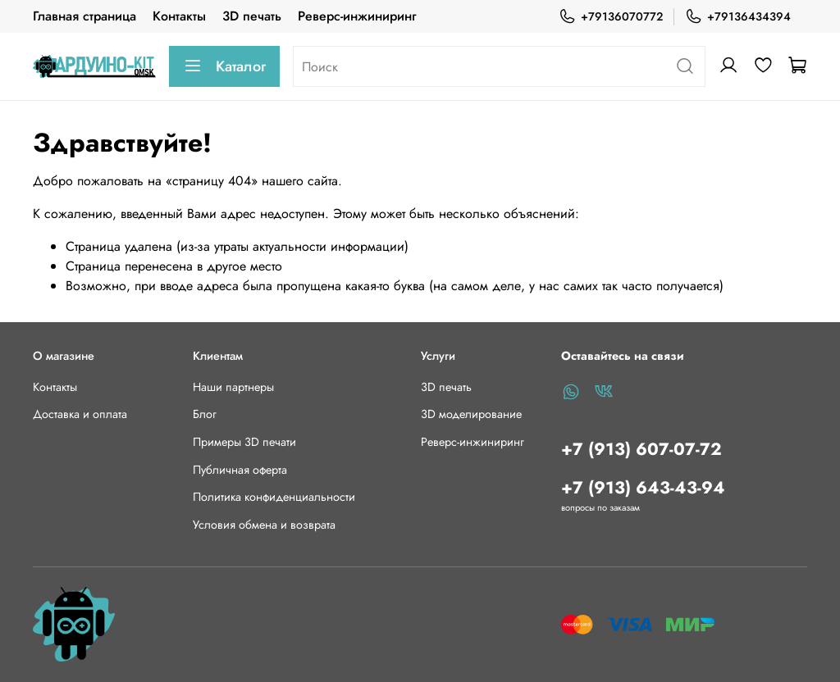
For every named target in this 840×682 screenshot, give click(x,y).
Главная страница (84, 16)
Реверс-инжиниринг (357, 16)
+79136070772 (611, 16)
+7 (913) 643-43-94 (643, 487)
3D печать (251, 16)
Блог (205, 414)
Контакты (179, 16)
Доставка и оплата (80, 414)
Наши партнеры (233, 387)
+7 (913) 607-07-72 (641, 449)
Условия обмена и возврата (264, 524)
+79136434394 (738, 16)
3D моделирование (471, 414)
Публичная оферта (240, 469)
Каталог (224, 66)
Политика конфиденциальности (274, 497)
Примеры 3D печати (244, 442)
